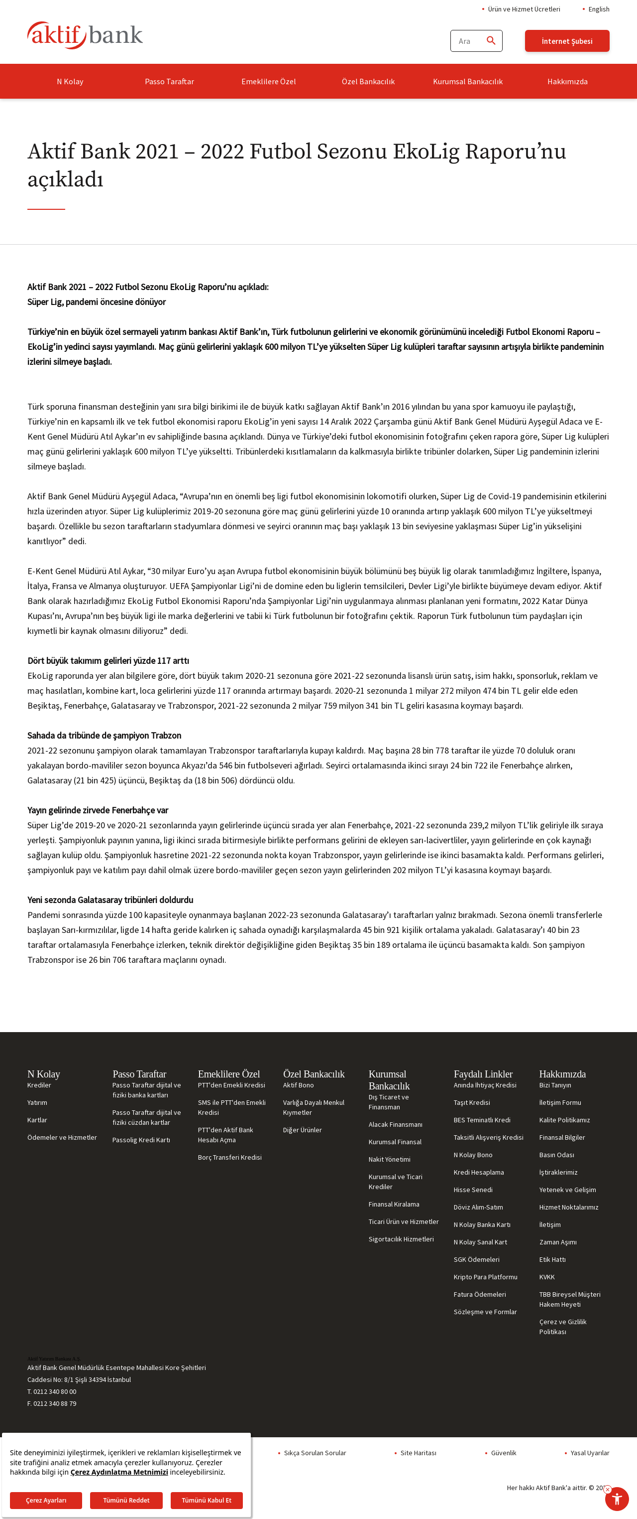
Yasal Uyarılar (590, 1452)
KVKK (547, 1276)
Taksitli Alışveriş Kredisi (489, 1137)
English (599, 8)
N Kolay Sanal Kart (480, 1241)
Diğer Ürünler (302, 1129)
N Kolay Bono (473, 1154)
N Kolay (70, 81)
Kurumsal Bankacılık (468, 81)
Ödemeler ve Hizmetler (62, 1137)
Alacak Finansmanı (396, 1124)
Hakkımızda (567, 81)
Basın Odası (556, 1154)
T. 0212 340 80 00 (51, 1391)
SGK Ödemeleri (477, 1259)
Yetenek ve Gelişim (567, 1189)
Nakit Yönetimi (390, 1159)
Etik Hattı (552, 1259)
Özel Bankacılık (368, 81)
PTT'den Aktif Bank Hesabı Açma (225, 1134)
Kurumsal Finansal (395, 1141)
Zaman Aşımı (558, 1241)
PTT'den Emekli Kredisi (231, 1084)
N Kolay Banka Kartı (482, 1224)
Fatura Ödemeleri (480, 1294)
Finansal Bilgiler (562, 1137)
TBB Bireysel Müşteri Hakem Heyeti (570, 1299)
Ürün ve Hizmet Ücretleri (524, 8)
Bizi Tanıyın (555, 1084)
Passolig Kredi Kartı (141, 1139)
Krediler (39, 1084)
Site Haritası (418, 1452)
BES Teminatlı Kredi (482, 1119)
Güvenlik (504, 1452)
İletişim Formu (560, 1102)
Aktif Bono (298, 1084)
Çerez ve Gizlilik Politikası (563, 1326)
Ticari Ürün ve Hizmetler (404, 1221)
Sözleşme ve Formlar (485, 1311)
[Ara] (491, 41)
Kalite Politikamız (564, 1119)
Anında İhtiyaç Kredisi (485, 1084)
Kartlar (37, 1119)
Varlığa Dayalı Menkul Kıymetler (313, 1107)
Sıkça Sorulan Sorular (315, 1452)
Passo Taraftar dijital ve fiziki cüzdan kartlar (146, 1117)
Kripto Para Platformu (486, 1276)
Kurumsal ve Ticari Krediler (396, 1181)
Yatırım (37, 1102)
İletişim (550, 1224)
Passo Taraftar (169, 81)
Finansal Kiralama (394, 1204)
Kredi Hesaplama (479, 1172)
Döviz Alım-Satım (478, 1207)
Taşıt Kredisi (472, 1102)
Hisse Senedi (473, 1189)
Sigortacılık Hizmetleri (401, 1238)
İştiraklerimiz (558, 1172)
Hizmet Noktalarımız (569, 1207)
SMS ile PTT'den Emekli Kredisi (232, 1107)
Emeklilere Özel (268, 81)
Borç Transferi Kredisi (230, 1157)
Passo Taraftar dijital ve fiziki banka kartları (146, 1089)
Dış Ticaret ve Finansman (389, 1101)
